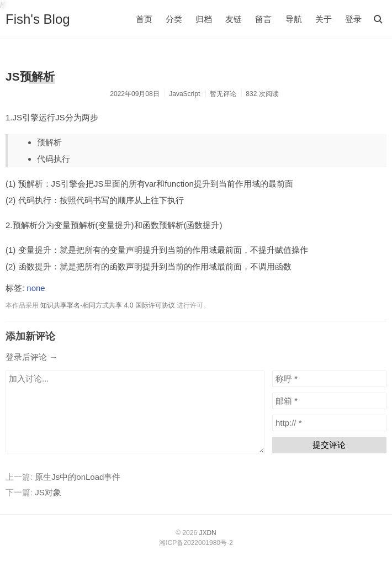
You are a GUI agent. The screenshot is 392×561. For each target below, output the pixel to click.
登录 (353, 19)
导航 (293, 19)
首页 (144, 19)
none (36, 288)
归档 (203, 19)
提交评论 (329, 444)
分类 (174, 19)
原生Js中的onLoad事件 (77, 476)
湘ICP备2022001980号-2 (195, 543)
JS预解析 (30, 76)
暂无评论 (223, 94)
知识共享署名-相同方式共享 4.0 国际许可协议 (107, 305)
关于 (323, 19)
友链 (233, 19)
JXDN (207, 533)
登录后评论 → (31, 357)
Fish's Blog (38, 19)
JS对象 (48, 492)
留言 (263, 19)
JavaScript (184, 94)
